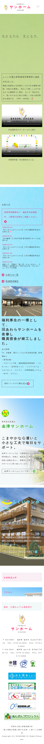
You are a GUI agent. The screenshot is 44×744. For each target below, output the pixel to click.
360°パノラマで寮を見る (17, 383)
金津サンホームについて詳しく (19, 471)
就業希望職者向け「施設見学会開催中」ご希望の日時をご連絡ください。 (21, 217)
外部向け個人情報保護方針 (22, 726)
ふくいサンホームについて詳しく (20, 551)
